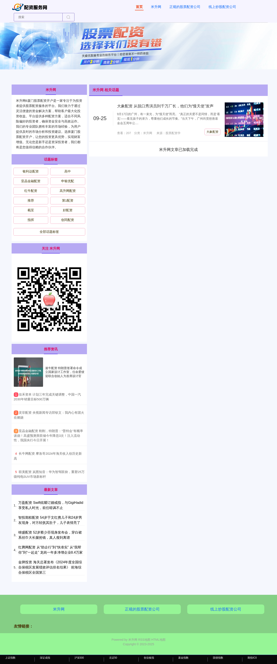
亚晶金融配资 (30, 181)
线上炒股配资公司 (222, 7)
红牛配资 (30, 191)
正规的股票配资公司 (184, 7)
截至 (31, 210)
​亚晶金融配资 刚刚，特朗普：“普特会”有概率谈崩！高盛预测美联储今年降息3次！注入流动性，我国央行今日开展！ (48, 435)
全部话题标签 (49, 231)
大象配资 (212, 131)
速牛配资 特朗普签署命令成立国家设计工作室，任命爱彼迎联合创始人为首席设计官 (64, 371)
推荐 (31, 200)
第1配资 (67, 200)
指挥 (31, 220)
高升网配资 (68, 191)
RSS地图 (144, 639)
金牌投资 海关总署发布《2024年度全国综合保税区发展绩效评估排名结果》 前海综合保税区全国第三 (50, 567)
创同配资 (67, 220)
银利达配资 (31, 171)
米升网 (156, 7)
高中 (67, 171)
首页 (139, 7)
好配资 (68, 210)
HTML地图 (158, 639)
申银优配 (67, 181)
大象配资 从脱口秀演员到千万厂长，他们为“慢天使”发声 (165, 106)
